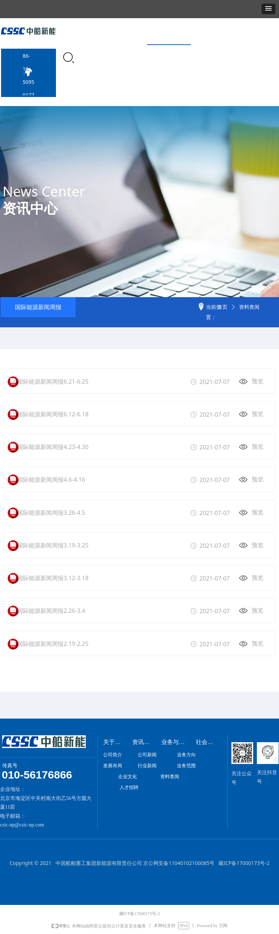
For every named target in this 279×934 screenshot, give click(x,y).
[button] (268, 9)
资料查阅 (249, 307)
